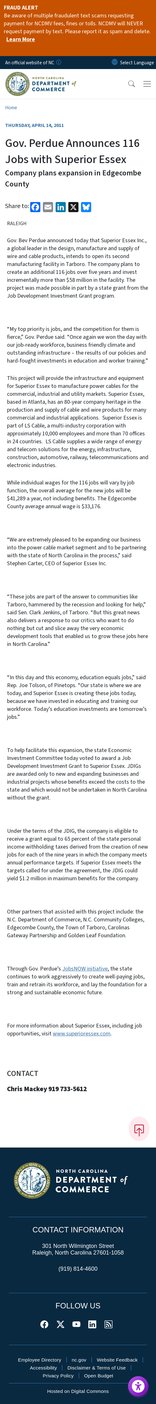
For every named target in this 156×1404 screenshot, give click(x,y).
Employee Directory (39, 1360)
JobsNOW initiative (85, 969)
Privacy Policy (58, 1375)
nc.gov (79, 1360)
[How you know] (58, 62)
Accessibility (43, 1367)
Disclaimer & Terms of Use (96, 1367)
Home (11, 107)
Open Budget (98, 1375)
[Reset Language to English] (115, 62)
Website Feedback (117, 1360)
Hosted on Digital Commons (78, 1391)
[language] (137, 62)
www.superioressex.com (82, 1034)
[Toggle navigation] (147, 84)
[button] (127, 84)
